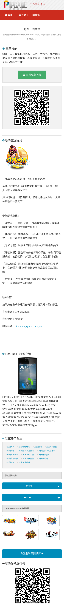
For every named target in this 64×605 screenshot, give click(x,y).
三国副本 (10, 451)
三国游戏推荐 (23, 462)
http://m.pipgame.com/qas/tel (30, 326)
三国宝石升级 (12, 454)
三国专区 (21, 15)
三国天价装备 (27, 454)
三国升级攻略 (43, 454)
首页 (10, 15)
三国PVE (10, 462)
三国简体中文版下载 (46, 451)
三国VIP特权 (51, 447)
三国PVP (10, 447)
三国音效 (37, 447)
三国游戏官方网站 (26, 451)
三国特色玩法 (23, 447)
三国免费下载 (32, 74)
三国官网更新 (27, 458)
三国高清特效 (12, 458)
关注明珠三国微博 (32, 553)
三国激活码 (42, 458)
